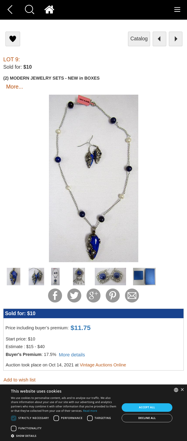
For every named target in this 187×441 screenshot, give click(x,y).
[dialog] (93, 413)
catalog (139, 38)
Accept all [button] (147, 407)
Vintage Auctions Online (103, 364)
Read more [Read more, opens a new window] (90, 411)
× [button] (182, 389)
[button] (64, 436)
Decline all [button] (147, 418)
